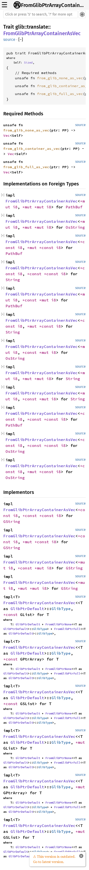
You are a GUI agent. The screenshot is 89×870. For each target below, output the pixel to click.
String (12, 279)
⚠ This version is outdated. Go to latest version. (54, 859)
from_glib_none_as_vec (60, 78)
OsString (75, 227)
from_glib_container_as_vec (31, 148)
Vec (6, 135)
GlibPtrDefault (27, 608)
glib (19, 27)
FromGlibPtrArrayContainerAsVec (53, 5)
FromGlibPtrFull (67, 629)
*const (47, 247)
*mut (28, 206)
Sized (28, 62)
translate (37, 27)
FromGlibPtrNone (58, 624)
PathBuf (74, 206)
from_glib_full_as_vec (60, 94)
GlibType (61, 608)
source (9, 39)
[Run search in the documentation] (40, 14)
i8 (15, 206)
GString (11, 521)
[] (20, 39)
